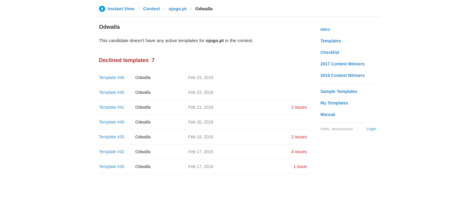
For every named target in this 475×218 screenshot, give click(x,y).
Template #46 (112, 77)
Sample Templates (339, 91)
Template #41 (112, 107)
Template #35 (112, 136)
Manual (328, 114)
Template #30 (112, 166)
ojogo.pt (178, 8)
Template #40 (112, 122)
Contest (151, 8)
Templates (331, 40)
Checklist (330, 52)
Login (371, 129)
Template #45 (112, 92)
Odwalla (143, 77)
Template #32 (112, 151)
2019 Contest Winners (343, 75)
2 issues (299, 107)
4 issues (299, 151)
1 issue (300, 166)
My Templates (334, 103)
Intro (325, 29)
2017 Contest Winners (343, 63)
